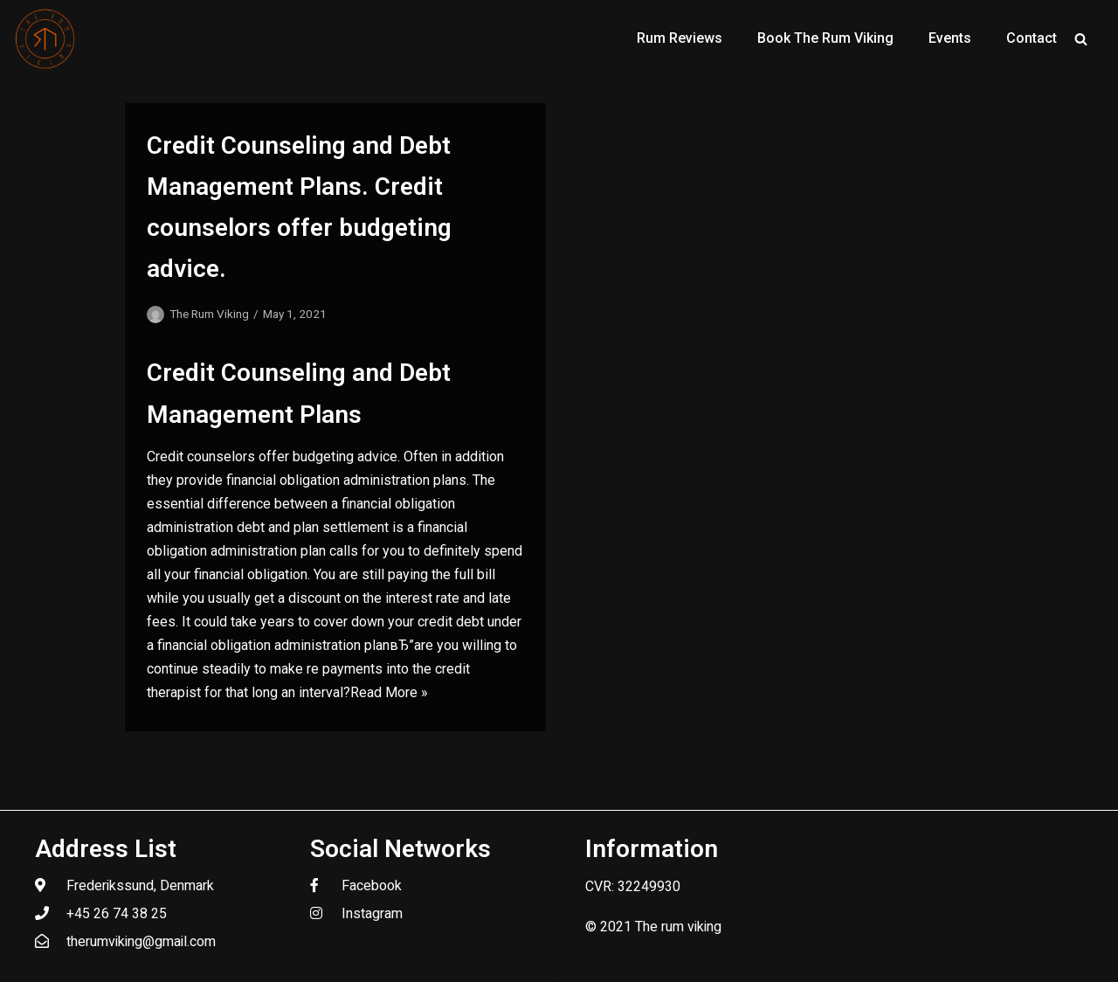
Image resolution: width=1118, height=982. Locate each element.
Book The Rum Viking (825, 38)
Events (949, 38)
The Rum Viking (209, 314)
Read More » (389, 692)
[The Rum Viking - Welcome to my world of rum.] (45, 38)
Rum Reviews (679, 38)
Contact (1031, 38)
